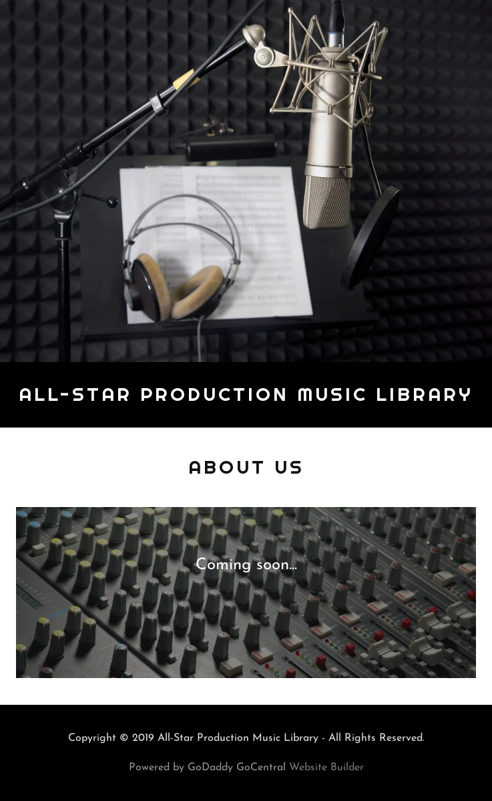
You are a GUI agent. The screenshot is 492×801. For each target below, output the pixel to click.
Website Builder (326, 767)
